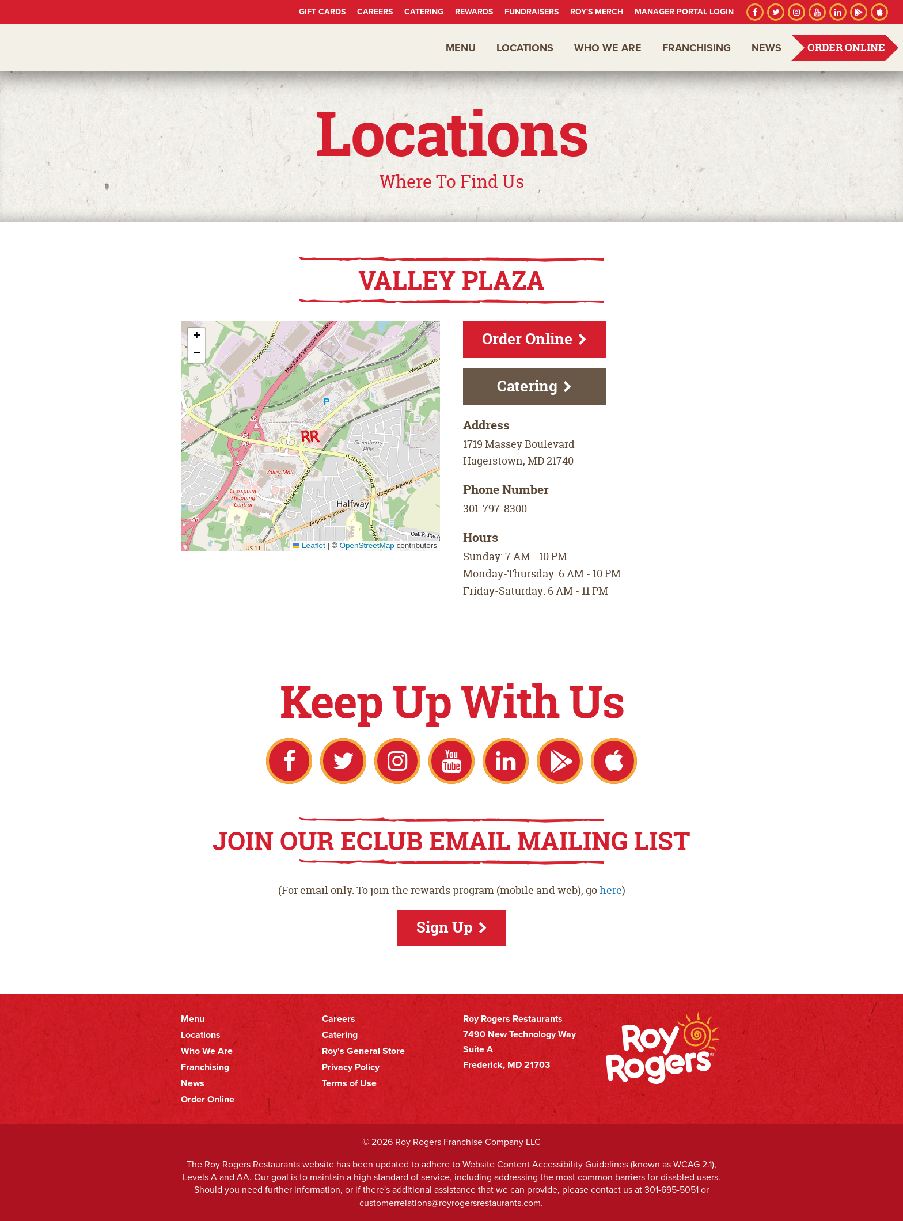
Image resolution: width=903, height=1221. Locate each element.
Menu (461, 47)
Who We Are (608, 47)
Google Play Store (858, 12)
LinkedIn (838, 12)
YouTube (817, 12)
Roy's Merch (596, 12)
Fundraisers (531, 12)
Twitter (775, 12)
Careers (375, 12)
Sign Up (444, 927)
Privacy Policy (351, 1067)
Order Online (846, 47)
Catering (423, 12)
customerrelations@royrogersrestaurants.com (450, 1202)
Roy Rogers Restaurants (76, 47)
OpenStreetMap (366, 545)
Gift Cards (322, 12)
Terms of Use (349, 1083)
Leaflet (309, 545)
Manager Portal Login (684, 12)
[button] (310, 436)
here (611, 890)
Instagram (796, 12)
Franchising (696, 47)
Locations (524, 47)
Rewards (474, 12)
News (766, 47)
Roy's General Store (363, 1051)
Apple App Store (879, 12)
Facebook (755, 12)
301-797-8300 (495, 508)
